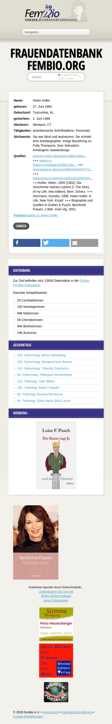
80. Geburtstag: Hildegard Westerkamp (44, 375)
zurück (21, 226)
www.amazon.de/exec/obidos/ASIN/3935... (63, 178)
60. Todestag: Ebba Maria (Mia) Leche (44, 401)
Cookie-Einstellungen (28, 716)
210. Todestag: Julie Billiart (36, 381)
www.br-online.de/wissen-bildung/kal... (59, 156)
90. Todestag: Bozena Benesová (40, 394)
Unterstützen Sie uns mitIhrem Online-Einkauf (56, 596)
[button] (27, 243)
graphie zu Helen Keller (36, 215)
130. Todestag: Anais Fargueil (38, 387)
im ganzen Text (67, 74)
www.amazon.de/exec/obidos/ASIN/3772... (63, 169)
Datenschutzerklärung (76, 712)
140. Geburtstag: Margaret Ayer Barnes (44, 362)
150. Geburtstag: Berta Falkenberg (41, 355)
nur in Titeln (65, 78)
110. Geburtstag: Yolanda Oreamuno (43, 368)
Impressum (50, 712)
